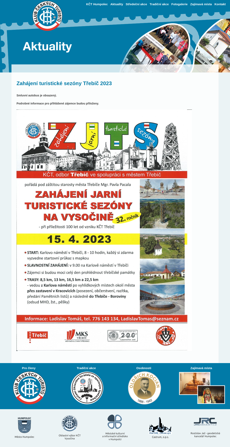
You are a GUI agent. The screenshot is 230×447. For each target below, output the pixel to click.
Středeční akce (136, 4)
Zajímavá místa (201, 4)
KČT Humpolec (97, 4)
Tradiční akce (159, 4)
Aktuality (116, 4)
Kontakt (220, 4)
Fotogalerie (179, 4)
